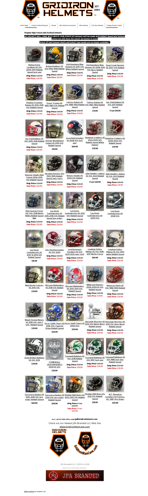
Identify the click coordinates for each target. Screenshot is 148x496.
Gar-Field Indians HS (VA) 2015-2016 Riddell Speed (34, 141)
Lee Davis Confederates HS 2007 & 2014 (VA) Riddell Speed (34, 253)
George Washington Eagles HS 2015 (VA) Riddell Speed (54, 143)
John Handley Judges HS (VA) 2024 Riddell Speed (95, 176)
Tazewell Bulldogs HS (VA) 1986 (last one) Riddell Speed (115, 359)
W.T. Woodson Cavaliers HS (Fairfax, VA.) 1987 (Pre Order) (115, 396)
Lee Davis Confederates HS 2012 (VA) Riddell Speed (75, 213)
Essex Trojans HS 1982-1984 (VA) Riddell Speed (54, 105)
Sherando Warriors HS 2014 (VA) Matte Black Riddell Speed (95, 324)
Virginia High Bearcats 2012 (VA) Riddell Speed (95, 396)
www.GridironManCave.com (75, 426)
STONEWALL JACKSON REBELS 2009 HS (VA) (54, 364)
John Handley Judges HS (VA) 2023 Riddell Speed (115, 176)
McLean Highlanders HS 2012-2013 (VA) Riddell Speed (75, 288)
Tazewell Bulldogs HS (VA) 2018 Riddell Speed (75, 358)
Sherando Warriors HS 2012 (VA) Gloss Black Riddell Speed (115, 324)
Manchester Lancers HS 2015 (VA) (34, 286)
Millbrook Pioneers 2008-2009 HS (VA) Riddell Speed (94, 287)
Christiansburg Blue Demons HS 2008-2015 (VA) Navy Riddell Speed (95, 68)
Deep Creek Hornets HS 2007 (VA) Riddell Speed (115, 67)
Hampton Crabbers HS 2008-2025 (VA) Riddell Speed (115, 140)
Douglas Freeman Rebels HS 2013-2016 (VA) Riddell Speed (34, 105)
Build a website (29, 491)
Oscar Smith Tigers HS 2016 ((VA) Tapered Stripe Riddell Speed (55, 326)
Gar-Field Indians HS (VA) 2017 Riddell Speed (115, 104)
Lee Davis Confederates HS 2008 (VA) (115, 213)
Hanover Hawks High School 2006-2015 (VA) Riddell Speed (34, 177)
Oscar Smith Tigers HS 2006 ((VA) (75, 324)
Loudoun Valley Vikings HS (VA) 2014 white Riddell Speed (115, 251)
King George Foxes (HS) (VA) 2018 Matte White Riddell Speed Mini (34, 214)
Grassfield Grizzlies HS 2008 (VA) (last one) (74, 140)
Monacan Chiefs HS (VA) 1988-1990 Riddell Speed (115, 288)
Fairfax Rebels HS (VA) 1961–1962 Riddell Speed (95, 104)
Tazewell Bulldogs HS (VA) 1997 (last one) (95, 358)
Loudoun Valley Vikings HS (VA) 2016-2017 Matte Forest (95, 251)
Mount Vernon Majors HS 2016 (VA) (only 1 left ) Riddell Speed (34, 322)
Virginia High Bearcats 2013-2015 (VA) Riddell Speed (75, 397)
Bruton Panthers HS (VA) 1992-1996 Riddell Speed (55, 68)
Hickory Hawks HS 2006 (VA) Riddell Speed (75, 178)
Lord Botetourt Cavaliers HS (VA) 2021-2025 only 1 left (74, 251)
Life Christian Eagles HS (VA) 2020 (54, 251)
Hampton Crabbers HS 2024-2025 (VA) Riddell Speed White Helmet (95, 141)
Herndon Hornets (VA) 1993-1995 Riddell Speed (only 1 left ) (54, 176)
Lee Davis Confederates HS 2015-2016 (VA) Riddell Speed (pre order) (55, 214)
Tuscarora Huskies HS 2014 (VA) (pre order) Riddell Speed (54, 397)
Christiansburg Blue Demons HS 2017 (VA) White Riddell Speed (74, 66)
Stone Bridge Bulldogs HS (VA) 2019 (34, 358)
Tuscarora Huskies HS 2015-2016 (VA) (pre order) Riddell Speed (34, 397)
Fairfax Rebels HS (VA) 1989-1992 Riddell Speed (75, 104)
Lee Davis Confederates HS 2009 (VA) (95, 215)
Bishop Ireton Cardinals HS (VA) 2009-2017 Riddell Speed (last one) (34, 68)
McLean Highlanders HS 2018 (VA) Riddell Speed (54, 287)
